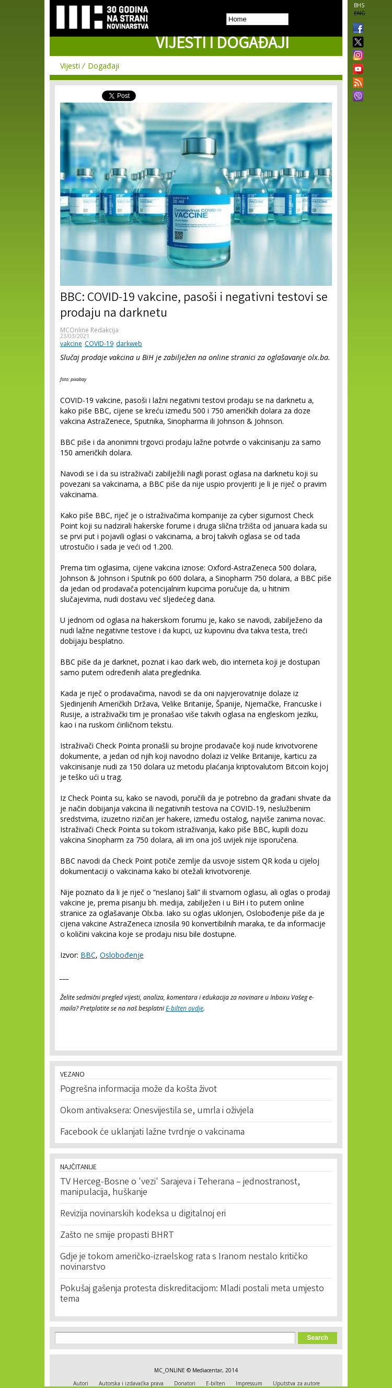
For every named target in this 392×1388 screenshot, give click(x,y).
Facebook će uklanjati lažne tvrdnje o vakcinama (152, 1132)
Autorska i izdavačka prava (131, 1383)
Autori (80, 1383)
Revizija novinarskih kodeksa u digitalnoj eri (143, 1214)
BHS (359, 5)
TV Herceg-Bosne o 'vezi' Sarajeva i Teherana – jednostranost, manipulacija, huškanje (180, 1188)
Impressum (249, 1383)
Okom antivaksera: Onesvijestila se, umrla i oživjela (156, 1111)
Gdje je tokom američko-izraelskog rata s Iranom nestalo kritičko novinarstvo (184, 1262)
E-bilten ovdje (184, 1008)
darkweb (129, 343)
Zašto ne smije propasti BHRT (117, 1236)
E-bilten (215, 1383)
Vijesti (70, 66)
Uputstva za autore (296, 1383)
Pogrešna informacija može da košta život (138, 1089)
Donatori (184, 1383)
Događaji (103, 66)
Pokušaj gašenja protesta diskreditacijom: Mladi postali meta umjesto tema (192, 1294)
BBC (88, 955)
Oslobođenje (122, 955)
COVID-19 (99, 343)
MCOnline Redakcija (89, 330)
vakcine (71, 343)
